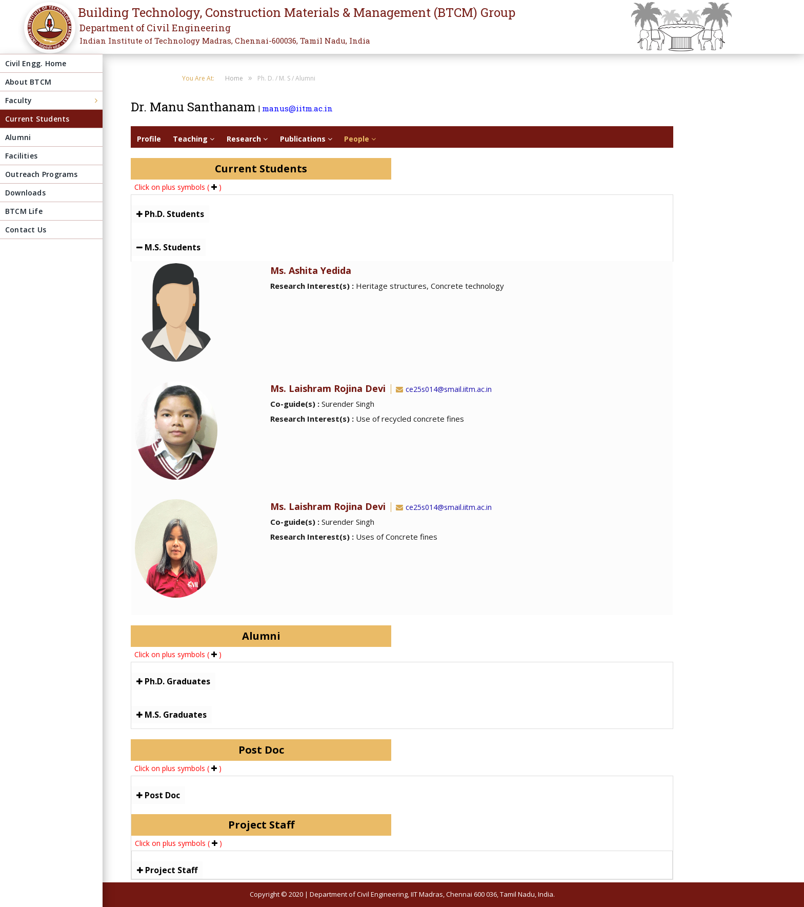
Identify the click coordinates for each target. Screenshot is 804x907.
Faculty (18, 100)
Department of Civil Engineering (155, 28)
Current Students (37, 119)
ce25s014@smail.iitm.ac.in (443, 389)
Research (247, 139)
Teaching (193, 139)
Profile (149, 139)
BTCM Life (24, 211)
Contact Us (25, 229)
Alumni (18, 137)
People (360, 139)
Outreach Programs (41, 174)
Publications (306, 139)
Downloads (25, 193)
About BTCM (28, 82)
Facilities (21, 156)
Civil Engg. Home (35, 63)
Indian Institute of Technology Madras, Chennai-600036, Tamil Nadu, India (224, 40)
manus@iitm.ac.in (297, 108)
